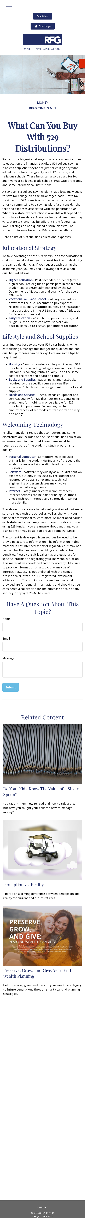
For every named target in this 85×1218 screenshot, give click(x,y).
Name (6, 619)
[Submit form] (10, 687)
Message (8, 658)
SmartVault (42, 16)
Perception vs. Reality (23, 884)
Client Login (43, 26)
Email (6, 638)
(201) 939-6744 (46, 1213)
